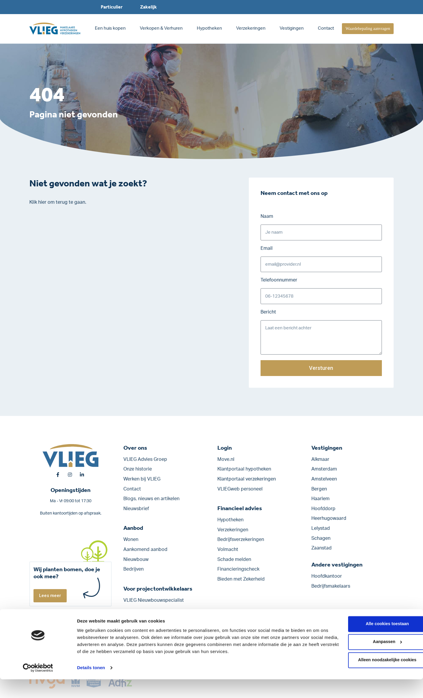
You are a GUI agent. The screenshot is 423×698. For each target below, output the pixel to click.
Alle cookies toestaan (373, 642)
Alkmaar (320, 462)
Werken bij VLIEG (141, 481)
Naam (267, 216)
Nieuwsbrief (136, 511)
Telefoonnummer (279, 281)
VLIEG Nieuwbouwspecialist (153, 603)
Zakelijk (148, 7)
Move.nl (225, 462)
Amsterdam (324, 472)
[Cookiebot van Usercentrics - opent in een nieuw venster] (38, 686)
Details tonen (91, 686)
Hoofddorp (323, 511)
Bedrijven (133, 571)
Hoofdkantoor (326, 578)
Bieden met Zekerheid (241, 581)
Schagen (320, 541)
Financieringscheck (238, 571)
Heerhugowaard (328, 521)
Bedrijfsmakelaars (330, 588)
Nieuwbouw (136, 562)
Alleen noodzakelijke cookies (373, 680)
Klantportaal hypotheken (244, 472)
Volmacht (227, 552)
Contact (326, 28)
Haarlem (320, 501)
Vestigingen (292, 28)
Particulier (111, 7)
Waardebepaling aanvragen (367, 28)
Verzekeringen (251, 28)
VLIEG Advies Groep (145, 462)
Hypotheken (209, 28)
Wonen (130, 542)
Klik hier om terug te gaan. (57, 202)
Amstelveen (324, 481)
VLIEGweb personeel (240, 491)
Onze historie (137, 472)
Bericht (268, 314)
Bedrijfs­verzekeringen (240, 542)
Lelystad (320, 531)
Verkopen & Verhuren (161, 28)
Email (267, 249)
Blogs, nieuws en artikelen (151, 501)
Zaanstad (321, 550)
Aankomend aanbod (145, 552)
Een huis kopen (110, 28)
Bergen (319, 491)
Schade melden (234, 562)
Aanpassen (374, 661)
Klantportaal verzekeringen (246, 481)
